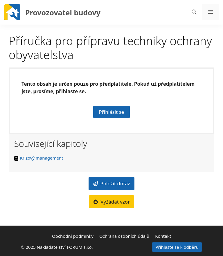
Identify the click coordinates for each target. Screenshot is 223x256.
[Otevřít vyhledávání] (194, 12)
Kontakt (163, 236)
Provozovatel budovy (62, 12)
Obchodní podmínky (72, 236)
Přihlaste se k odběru (177, 247)
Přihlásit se (111, 112)
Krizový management (41, 158)
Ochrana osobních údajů (124, 236)
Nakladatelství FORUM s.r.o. (65, 247)
